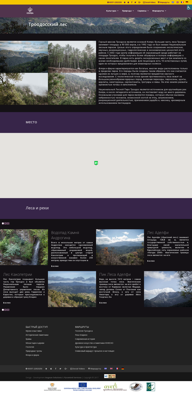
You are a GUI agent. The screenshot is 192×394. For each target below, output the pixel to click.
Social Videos (149, 2)
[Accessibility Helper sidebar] (189, 7)
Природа (127, 11)
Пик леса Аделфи (115, 274)
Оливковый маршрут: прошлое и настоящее (94, 351)
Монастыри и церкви (35, 343)
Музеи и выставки (34, 331)
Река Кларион (81, 335)
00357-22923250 (114, 2)
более (55, 266)
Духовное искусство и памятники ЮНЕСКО (94, 343)
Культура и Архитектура (86, 347)
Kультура (111, 11)
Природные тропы (34, 351)
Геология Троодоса (84, 331)
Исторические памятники (37, 335)
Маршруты (163, 2)
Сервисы (142, 11)
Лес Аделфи (158, 232)
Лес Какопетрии (17, 274)
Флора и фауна (32, 355)
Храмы (28, 339)
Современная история (85, 339)
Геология (30, 347)
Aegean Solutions (53, 377)
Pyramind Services (72, 377)
